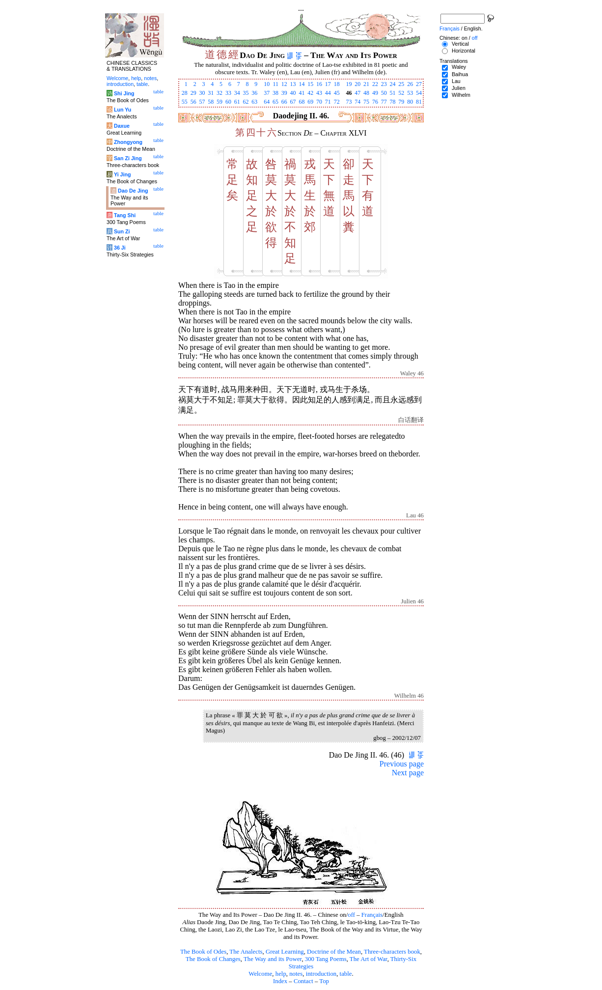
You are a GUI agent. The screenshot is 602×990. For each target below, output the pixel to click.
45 (337, 92)
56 (193, 101)
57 (202, 101)
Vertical (460, 44)
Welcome (260, 973)
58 (211, 101)
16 (319, 84)
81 (419, 101)
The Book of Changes (213, 959)
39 (284, 92)
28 (185, 92)
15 (310, 84)
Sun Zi (122, 231)
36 (254, 92)
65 (275, 101)
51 (393, 92)
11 (275, 84)
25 (401, 84)
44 (328, 92)
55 (185, 101)
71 (328, 101)
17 (328, 84)
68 (301, 101)
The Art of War (368, 959)
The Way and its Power (272, 959)
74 (357, 101)
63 (254, 101)
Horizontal (463, 51)
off (351, 914)
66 (284, 101)
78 (393, 101)
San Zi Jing (128, 158)
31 (211, 92)
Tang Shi (125, 215)
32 (219, 92)
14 (301, 84)
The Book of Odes (203, 951)
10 (267, 84)
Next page (408, 772)
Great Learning (285, 951)
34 (237, 92)
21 (366, 84)
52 (401, 92)
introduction (321, 973)
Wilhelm (461, 95)
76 (375, 101)
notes (295, 973)
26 (410, 84)
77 (384, 101)
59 (219, 101)
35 (246, 92)
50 (384, 92)
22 (375, 84)
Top (324, 981)
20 (357, 84)
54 (419, 92)
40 (293, 92)
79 (401, 101)
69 (310, 101)
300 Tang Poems (326, 959)
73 (349, 101)
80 (410, 101)
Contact (303, 981)
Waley (459, 67)
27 (419, 84)
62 (246, 101)
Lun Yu (122, 110)
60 (228, 101)
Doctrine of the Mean (334, 951)
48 (366, 92)
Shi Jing (124, 93)
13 (293, 84)
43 (319, 92)
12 (284, 84)
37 (267, 92)
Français (372, 914)
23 (384, 84)
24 (393, 84)
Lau (456, 81)
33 (228, 92)
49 (375, 92)
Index (280, 981)
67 (293, 101)
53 (410, 92)
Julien (458, 88)
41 (301, 92)
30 (202, 92)
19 (349, 84)
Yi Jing (122, 174)
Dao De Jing (133, 191)
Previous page (402, 764)
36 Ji (120, 248)
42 (310, 92)
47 (357, 92)
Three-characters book (392, 951)
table (346, 973)
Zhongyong (128, 142)
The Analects (245, 951)
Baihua (460, 74)
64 (267, 101)
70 (319, 101)
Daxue (122, 126)
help (280, 973)
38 (275, 92)
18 (337, 84)
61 (237, 101)
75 (366, 101)
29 (193, 92)
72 (337, 101)
